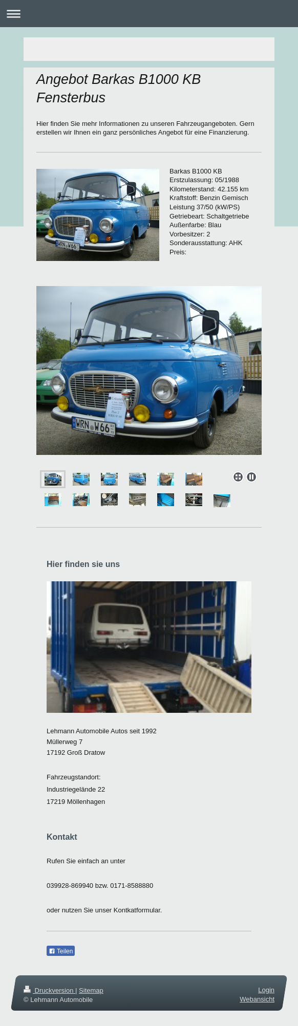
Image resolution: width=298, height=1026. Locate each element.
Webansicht (257, 999)
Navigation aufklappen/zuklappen (149, 14)
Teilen (61, 951)
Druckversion (49, 990)
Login (266, 990)
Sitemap (91, 990)
